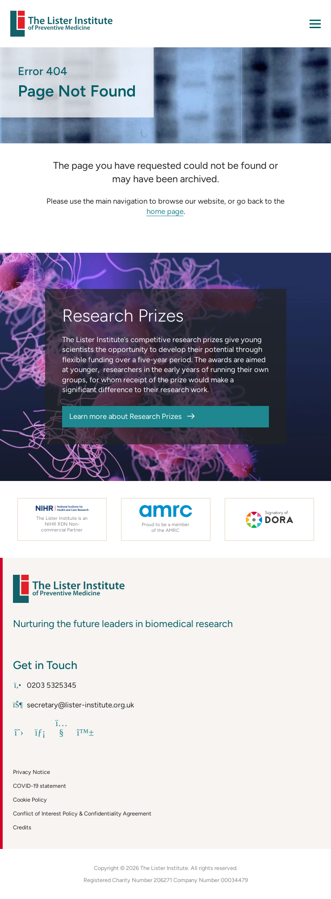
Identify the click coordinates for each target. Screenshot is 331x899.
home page (165, 211)
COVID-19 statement (39, 785)
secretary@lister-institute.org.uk (73, 704)
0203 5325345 (44, 685)
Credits (22, 827)
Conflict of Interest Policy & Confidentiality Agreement (82, 813)
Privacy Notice (31, 772)
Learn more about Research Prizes (125, 416)
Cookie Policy (30, 799)
